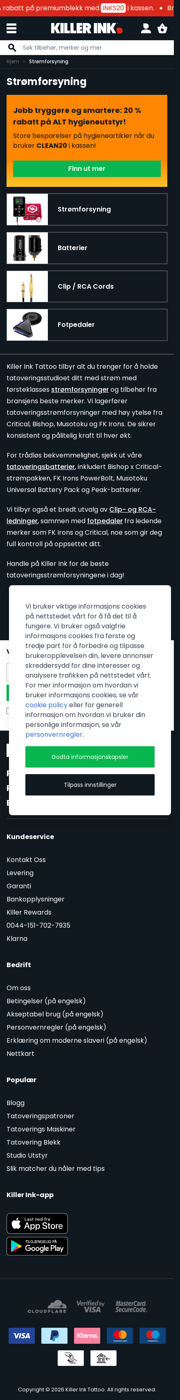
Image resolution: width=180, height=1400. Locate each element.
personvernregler (54, 734)
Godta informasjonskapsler (90, 757)
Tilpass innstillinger (90, 785)
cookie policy (46, 705)
